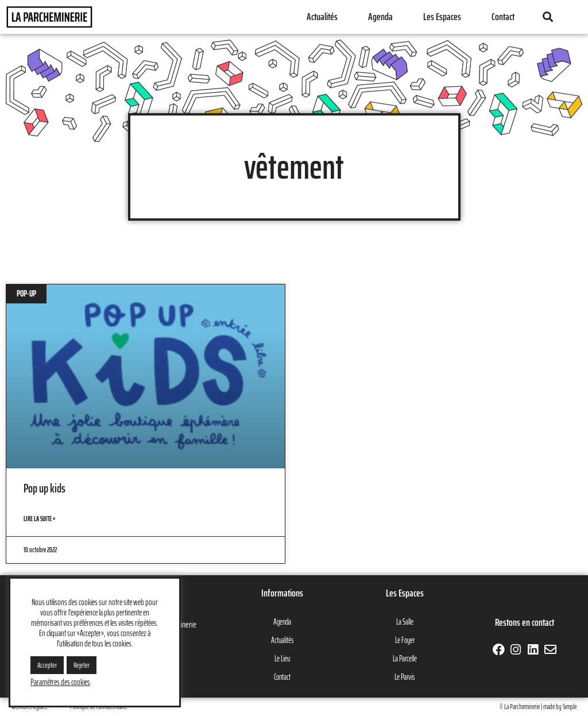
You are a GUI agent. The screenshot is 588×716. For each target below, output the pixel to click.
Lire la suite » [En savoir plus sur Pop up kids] (39, 518)
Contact (503, 17)
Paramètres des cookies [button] (60, 682)
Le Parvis (404, 677)
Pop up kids (44, 488)
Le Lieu (282, 658)
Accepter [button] (47, 665)
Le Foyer (405, 640)
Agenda (380, 17)
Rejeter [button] (82, 665)
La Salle (404, 621)
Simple (570, 706)
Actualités (322, 17)
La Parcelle (405, 658)
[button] (547, 16)
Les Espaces (442, 17)
